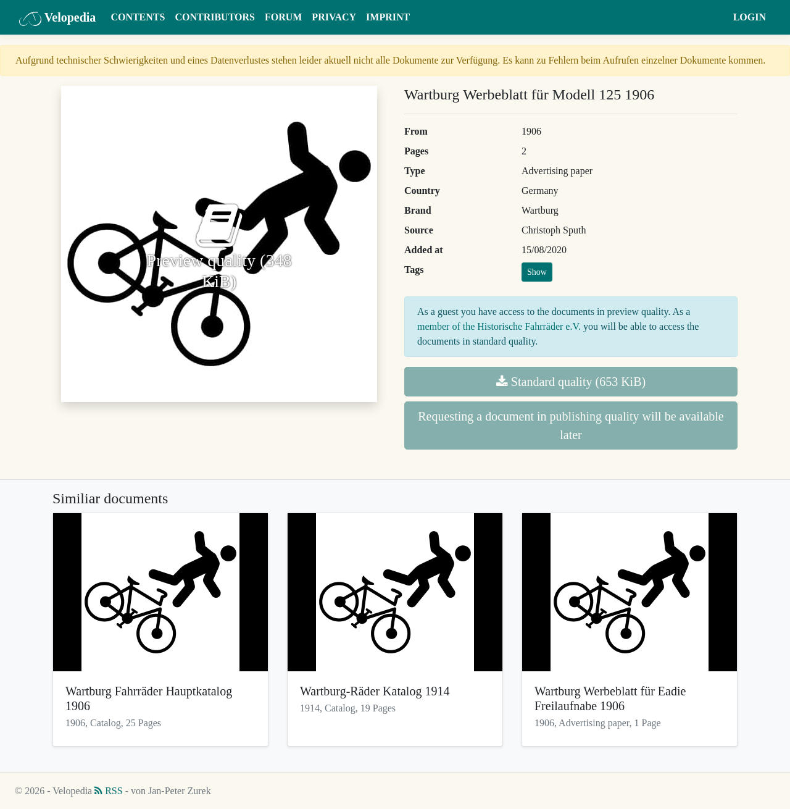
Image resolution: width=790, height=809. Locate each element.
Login (749, 17)
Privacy (334, 17)
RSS (108, 791)
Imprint (388, 17)
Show (537, 272)
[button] (716, 17)
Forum (283, 17)
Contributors (215, 17)
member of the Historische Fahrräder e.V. (499, 326)
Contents (137, 17)
